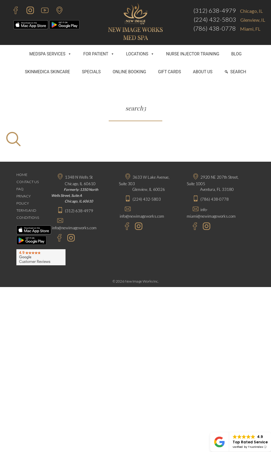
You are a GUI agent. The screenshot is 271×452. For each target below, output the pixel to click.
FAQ (20, 189)
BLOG (236, 54)
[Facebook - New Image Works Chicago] (56, 238)
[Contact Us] (56, 11)
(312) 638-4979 (214, 10)
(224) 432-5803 (215, 19)
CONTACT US (27, 182)
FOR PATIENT (98, 54)
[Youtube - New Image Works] (42, 11)
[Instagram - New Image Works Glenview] (137, 227)
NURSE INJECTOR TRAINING (192, 54)
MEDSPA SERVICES (50, 54)
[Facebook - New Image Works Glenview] (124, 227)
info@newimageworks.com (74, 227)
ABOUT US (203, 71)
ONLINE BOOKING (129, 71)
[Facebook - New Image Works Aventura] (192, 227)
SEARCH (238, 71)
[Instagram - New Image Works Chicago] (69, 238)
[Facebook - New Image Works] (12, 11)
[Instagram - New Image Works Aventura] (205, 227)
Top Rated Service (250, 442)
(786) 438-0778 (214, 28)
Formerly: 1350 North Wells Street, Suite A (74, 195)
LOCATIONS (140, 54)
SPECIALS (91, 71)
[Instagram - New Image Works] (27, 11)
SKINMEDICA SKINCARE (47, 71)
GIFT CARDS (169, 71)
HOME (21, 174)
